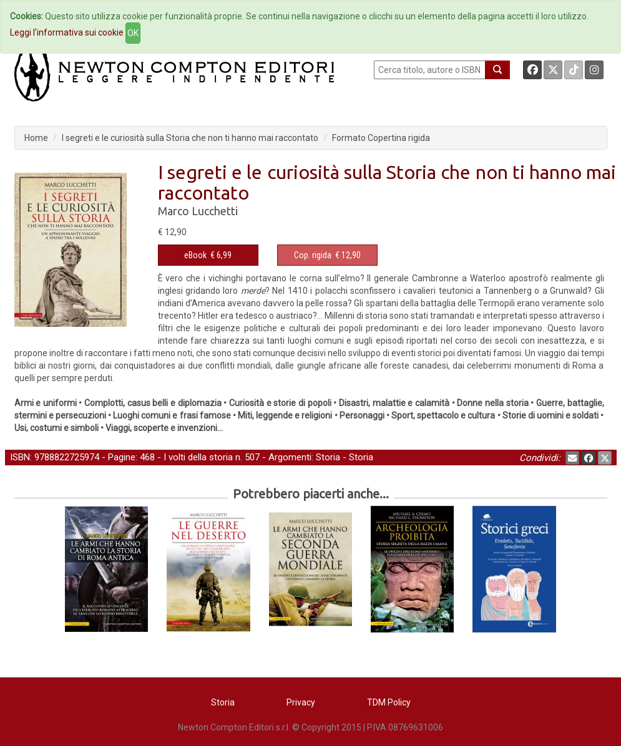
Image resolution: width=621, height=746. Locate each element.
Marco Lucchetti (198, 211)
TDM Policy (389, 702)
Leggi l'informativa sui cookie (67, 32)
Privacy (300, 702)
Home (36, 138)
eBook (195, 255)
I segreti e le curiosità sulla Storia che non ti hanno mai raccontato (190, 138)
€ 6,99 (208, 255)
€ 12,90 (327, 255)
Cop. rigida (312, 255)
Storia (328, 457)
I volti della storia (198, 457)
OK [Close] (133, 33)
